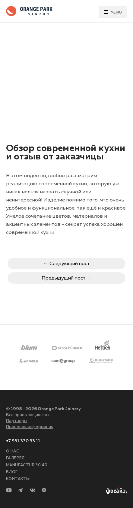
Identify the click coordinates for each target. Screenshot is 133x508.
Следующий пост (69, 264)
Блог (12, 472)
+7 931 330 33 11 (23, 441)
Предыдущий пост (64, 278)
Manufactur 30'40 (26, 465)
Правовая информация (29, 427)
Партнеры (16, 421)
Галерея (15, 458)
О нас (12, 451)
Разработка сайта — (116, 490)
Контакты (18, 479)
